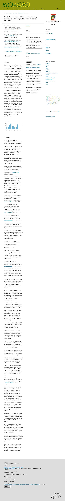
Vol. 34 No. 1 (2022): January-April (19, 13)
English (47, 31)
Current (23, 8)
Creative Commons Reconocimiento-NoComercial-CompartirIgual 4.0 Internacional (21, 484)
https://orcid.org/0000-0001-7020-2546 (11, 41)
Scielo (47, 76)
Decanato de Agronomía (9, 468)
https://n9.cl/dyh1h (8, 220)
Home (3, 8)
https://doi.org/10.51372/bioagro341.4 (14, 51)
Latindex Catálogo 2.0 (50, 77)
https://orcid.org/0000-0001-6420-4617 (11, 29)
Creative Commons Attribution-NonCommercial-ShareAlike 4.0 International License (33, 66)
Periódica (47, 69)
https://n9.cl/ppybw (8, 212)
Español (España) (49, 33)
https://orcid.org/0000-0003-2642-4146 (11, 35)
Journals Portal (42, 8)
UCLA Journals (48, 53)
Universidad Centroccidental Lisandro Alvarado (13, 467)
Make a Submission (50, 39)
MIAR (47, 68)
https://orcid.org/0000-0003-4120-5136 (11, 47)
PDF (28, 25)
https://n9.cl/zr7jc (7, 201)
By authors (48, 47)
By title (47, 48)
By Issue (47, 50)
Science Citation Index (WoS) (52, 73)
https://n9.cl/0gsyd (9, 382)
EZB (46, 66)
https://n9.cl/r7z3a (8, 266)
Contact (35, 8)
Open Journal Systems (50, 116)
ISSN (47, 84)
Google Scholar (49, 79)
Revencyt (47, 71)
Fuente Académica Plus (50, 81)
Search (59, 8)
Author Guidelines (16, 8)
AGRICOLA (48, 63)
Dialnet (47, 65)
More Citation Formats (31, 47)
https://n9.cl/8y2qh (15, 172)
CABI (47, 82)
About (8, 8)
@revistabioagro (55, 111)
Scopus (47, 74)
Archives (29, 8)
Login (62, 1)
